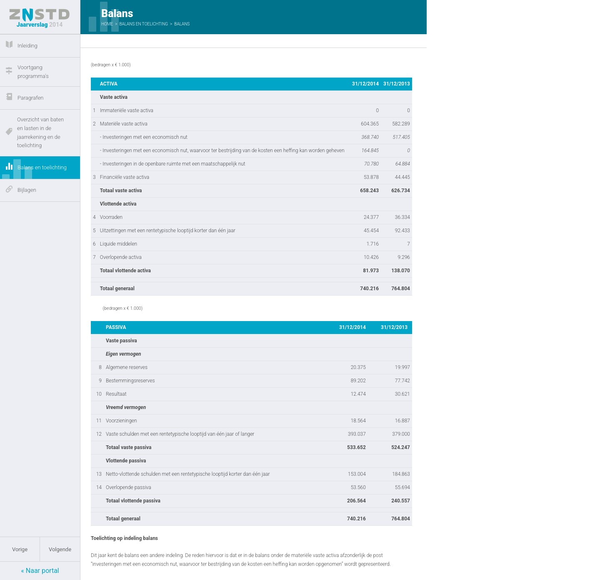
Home (107, 24)
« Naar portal (40, 571)
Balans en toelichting (143, 24)
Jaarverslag (39, 18)
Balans (182, 24)
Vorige (20, 549)
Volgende (60, 549)
